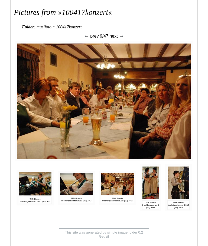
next (116, 36)
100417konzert (85, 12)
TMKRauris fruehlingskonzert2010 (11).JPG (178, 205)
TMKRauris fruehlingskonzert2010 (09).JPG (117, 199)
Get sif (104, 236)
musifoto (44, 27)
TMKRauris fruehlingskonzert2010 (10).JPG (153, 205)
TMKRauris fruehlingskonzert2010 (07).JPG (35, 200)
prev (91, 36)
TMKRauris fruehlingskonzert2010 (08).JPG (76, 199)
